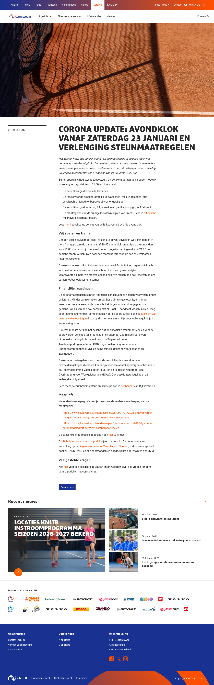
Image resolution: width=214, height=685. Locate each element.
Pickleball (52, 4)
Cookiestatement (63, 678)
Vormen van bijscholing (20, 644)
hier (67, 224)
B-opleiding (64, 644)
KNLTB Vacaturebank (120, 649)
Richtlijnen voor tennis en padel (81, 441)
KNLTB (14, 4)
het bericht (127, 386)
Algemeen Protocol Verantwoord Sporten (104, 446)
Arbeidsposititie (117, 644)
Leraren (98, 4)
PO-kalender (94, 16)
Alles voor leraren (67, 16)
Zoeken (201, 16)
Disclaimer (81, 678)
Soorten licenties (16, 640)
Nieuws (110, 16)
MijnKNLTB (194, 4)
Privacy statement (40, 678)
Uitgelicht (43, 16)
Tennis (26, 4)
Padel (38, 4)
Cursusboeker (15, 649)
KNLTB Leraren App (119, 640)
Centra (84, 4)
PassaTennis (162, 4)
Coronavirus (67, 487)
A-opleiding (64, 640)
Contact (178, 4)
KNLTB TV (112, 4)
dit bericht (150, 213)
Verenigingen (69, 4)
